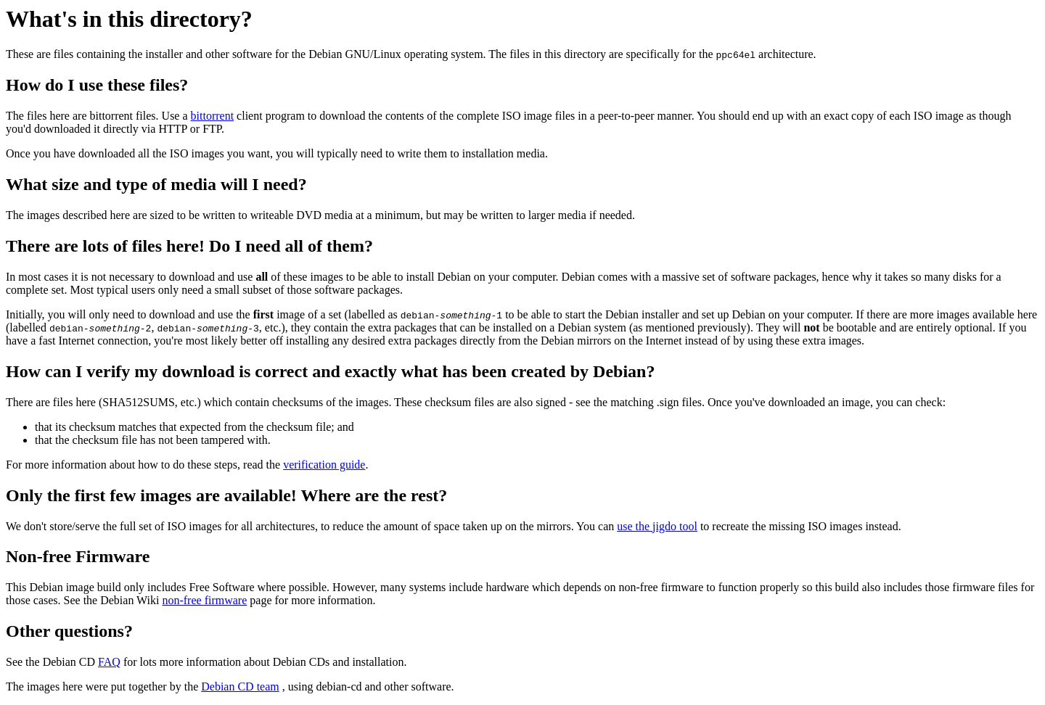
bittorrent (212, 116)
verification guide (324, 464)
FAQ (109, 662)
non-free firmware (204, 600)
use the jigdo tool (657, 526)
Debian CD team (240, 686)
